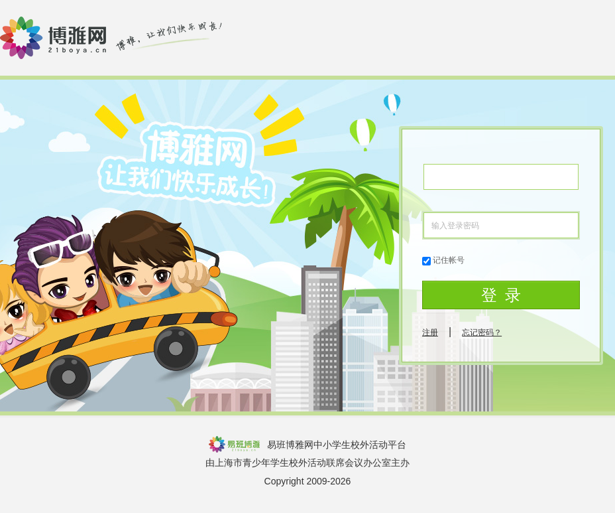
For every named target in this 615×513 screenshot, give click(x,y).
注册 (430, 332)
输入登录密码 (455, 225)
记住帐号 (449, 260)
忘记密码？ (482, 332)
